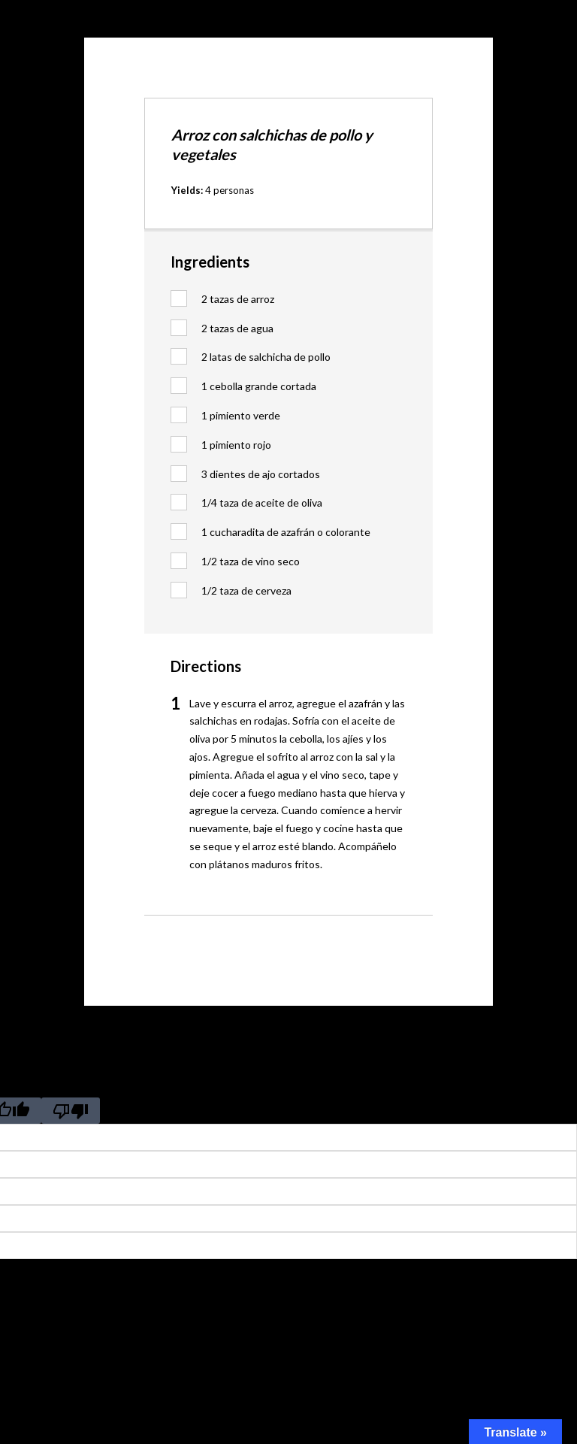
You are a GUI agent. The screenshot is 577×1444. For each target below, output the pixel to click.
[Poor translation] (70, 1110)
